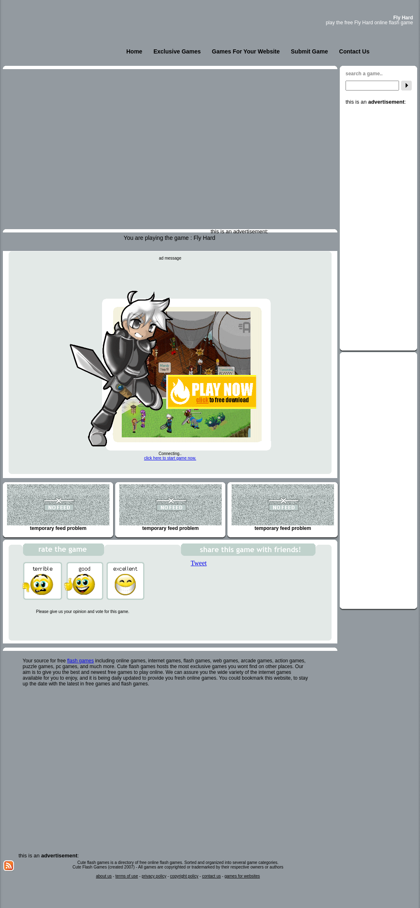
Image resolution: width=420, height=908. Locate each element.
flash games (80, 661)
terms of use (126, 876)
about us (103, 876)
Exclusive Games (177, 51)
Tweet (199, 563)
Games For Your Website (246, 51)
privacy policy (154, 876)
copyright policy (184, 876)
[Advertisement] (378, 228)
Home (134, 51)
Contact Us (354, 51)
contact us (211, 876)
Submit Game (309, 51)
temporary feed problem (58, 507)
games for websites (242, 876)
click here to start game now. (170, 458)
